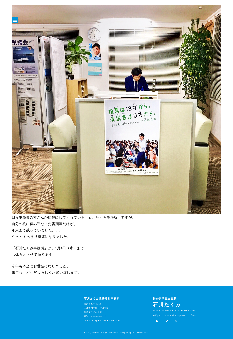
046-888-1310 (98, 316)
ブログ (193, 315)
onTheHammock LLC (141, 333)
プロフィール (165, 315)
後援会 (175, 315)
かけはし (184, 315)
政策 (155, 315)
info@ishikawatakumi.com (105, 320)
